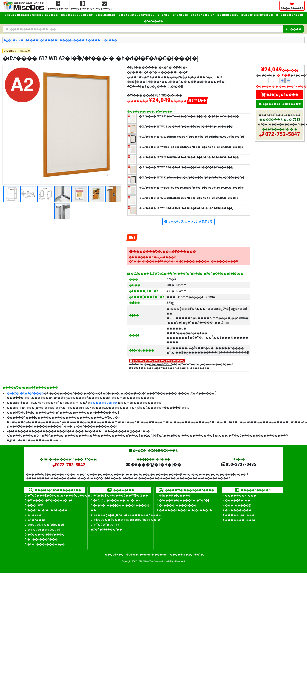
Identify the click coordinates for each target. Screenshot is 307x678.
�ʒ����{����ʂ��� (178, 505)
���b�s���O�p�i (43, 530)
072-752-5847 (282, 134)
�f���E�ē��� (102, 40)
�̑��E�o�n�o (105, 14)
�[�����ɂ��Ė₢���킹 (279, 104)
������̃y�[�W (104, 402)
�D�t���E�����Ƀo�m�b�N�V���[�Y (127, 520)
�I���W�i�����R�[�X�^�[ (184, 500)
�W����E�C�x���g (76, 14)
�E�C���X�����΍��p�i (46, 544)
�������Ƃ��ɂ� (240, 520)
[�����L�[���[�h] (143, 29)
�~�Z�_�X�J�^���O (25, 393)
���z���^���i (289, 14)
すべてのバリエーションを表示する (190, 221)
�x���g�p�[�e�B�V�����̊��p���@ (127, 515)
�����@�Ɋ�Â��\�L (187, 554)
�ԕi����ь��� (238, 510)
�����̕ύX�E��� (240, 515)
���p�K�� (114, 554)
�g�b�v (10, 40)
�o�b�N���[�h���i (45, 525)
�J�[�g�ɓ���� (279, 94)
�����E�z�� (237, 500)
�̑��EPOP (35, 505)
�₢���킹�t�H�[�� (153, 464)
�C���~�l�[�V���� (257, 14)
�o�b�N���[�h (202, 14)
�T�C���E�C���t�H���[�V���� (31, 14)
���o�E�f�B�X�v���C (136, 14)
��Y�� (163, 14)
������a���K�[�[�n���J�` (186, 510)
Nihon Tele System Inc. (154, 561)
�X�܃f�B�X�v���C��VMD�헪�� (120, 495)
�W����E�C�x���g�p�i (49, 500)
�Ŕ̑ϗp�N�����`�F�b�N (117, 500)
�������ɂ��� (240, 495)
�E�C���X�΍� (153, 21)
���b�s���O (227, 14)
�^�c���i (180, 14)
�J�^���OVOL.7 (160, 364)
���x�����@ (238, 505)
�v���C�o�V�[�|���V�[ (146, 554)
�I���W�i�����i (175, 495)
